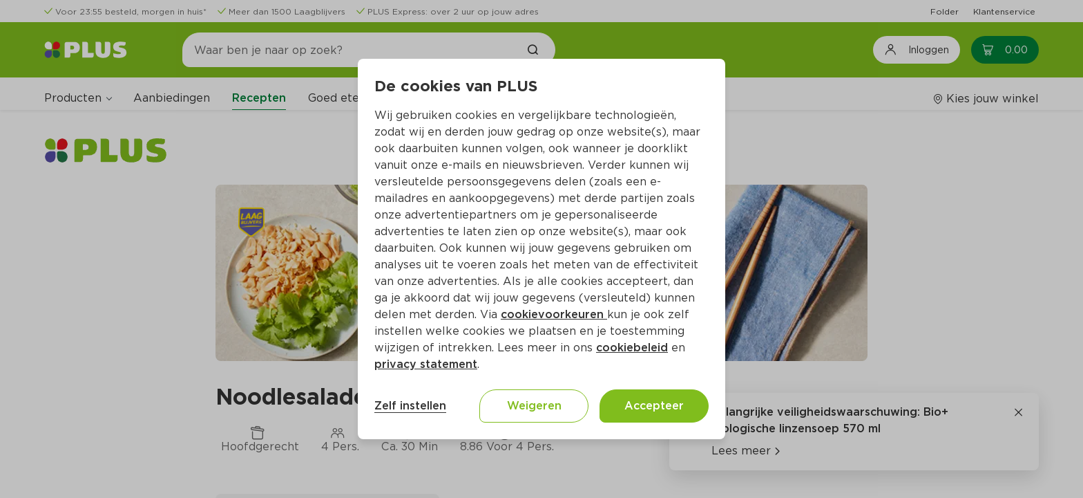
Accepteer (654, 405)
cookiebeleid (632, 347)
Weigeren (534, 405)
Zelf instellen (410, 405)
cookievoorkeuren (554, 314)
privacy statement (425, 364)
